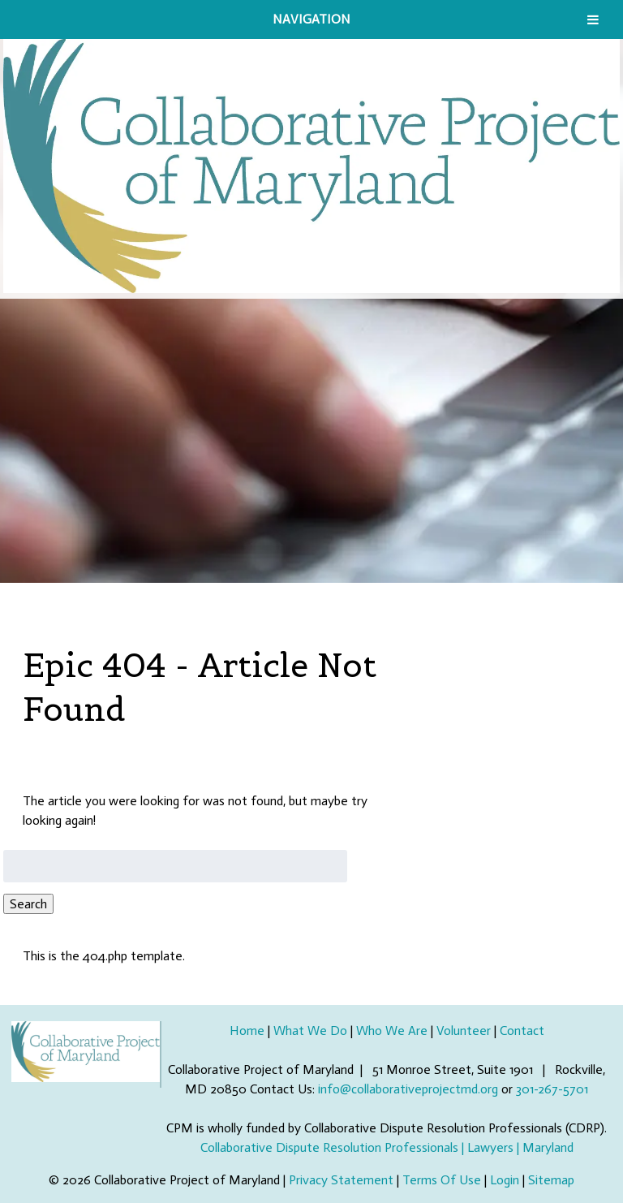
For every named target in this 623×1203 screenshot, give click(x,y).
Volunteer (463, 1030)
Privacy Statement (341, 1180)
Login (504, 1180)
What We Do (310, 1030)
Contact (522, 1030)
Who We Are (392, 1030)
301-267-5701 (552, 1089)
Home (247, 1030)
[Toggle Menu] (593, 19)
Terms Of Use (441, 1180)
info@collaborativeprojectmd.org (408, 1089)
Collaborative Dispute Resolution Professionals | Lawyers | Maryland (387, 1147)
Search (28, 904)
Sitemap (551, 1180)
